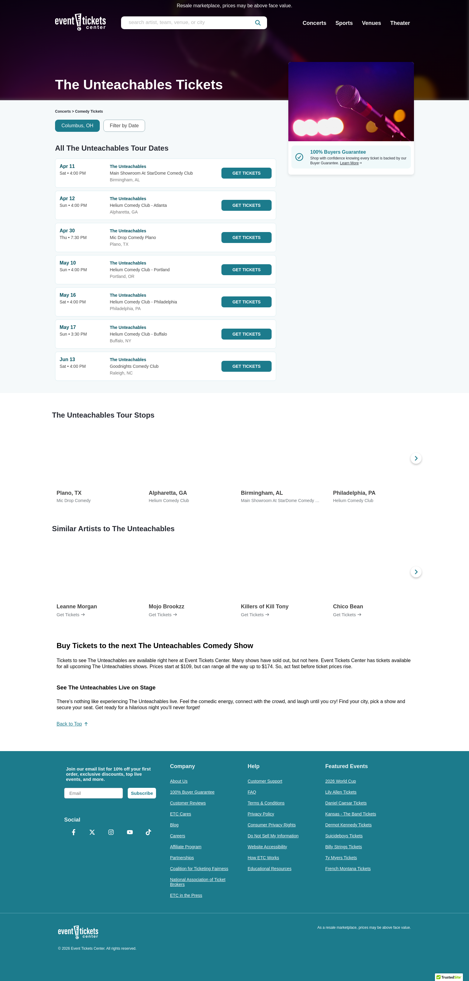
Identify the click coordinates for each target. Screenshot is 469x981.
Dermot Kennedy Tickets (348, 824)
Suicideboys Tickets (344, 835)
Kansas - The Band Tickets (350, 814)
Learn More (351, 163)
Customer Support (265, 781)
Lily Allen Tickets (340, 792)
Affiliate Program (185, 846)
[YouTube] (129, 832)
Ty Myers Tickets (341, 857)
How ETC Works (263, 857)
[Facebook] (73, 832)
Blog (174, 824)
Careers (177, 835)
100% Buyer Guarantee (192, 792)
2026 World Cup (340, 781)
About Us (179, 781)
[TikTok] (148, 832)
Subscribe (142, 793)
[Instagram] (111, 832)
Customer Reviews (188, 803)
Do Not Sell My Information (273, 835)
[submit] (258, 23)
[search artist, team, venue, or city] (194, 22)
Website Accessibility (267, 846)
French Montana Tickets (347, 868)
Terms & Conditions (266, 803)
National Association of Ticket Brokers (197, 882)
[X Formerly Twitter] (92, 832)
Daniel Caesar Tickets (346, 803)
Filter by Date (124, 125)
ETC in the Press (186, 895)
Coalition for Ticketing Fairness (199, 868)
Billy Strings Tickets (343, 846)
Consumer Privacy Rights (272, 824)
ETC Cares (180, 814)
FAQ (252, 792)
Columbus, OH (77, 125)
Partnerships (182, 857)
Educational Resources (269, 868)
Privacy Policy (261, 814)
